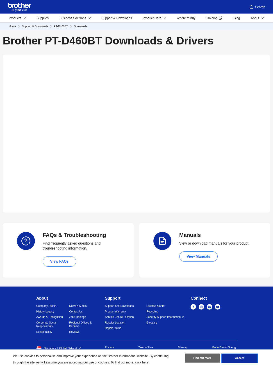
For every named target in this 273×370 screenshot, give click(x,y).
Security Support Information (163, 317)
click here (141, 362)
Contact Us (75, 311)
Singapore (46, 348)
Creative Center (155, 306)
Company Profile (46, 306)
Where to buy (186, 18)
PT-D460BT (61, 26)
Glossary (151, 322)
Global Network (68, 348)
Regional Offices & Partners (80, 324)
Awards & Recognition (49, 317)
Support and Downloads (119, 306)
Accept (239, 359)
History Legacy (45, 311)
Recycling (152, 311)
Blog (237, 18)
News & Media (77, 306)
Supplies (42, 18)
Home (12, 26)
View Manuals (198, 256)
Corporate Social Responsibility (46, 324)
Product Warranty (115, 311)
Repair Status (113, 328)
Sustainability (44, 331)
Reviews (74, 331)
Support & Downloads (116, 18)
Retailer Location (115, 322)
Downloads (80, 26)
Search (257, 7)
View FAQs (59, 261)
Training (211, 18)
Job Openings (77, 317)
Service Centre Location (119, 317)
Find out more (202, 359)
